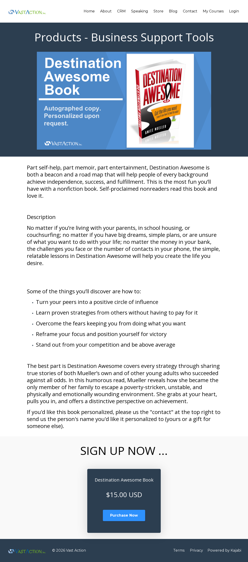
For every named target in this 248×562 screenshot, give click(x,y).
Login (234, 11)
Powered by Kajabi (224, 550)
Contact (190, 11)
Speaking (139, 11)
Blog (173, 11)
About (106, 11)
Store (158, 11)
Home (89, 11)
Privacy (196, 550)
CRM (121, 11)
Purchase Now (124, 515)
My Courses (213, 11)
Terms (178, 550)
